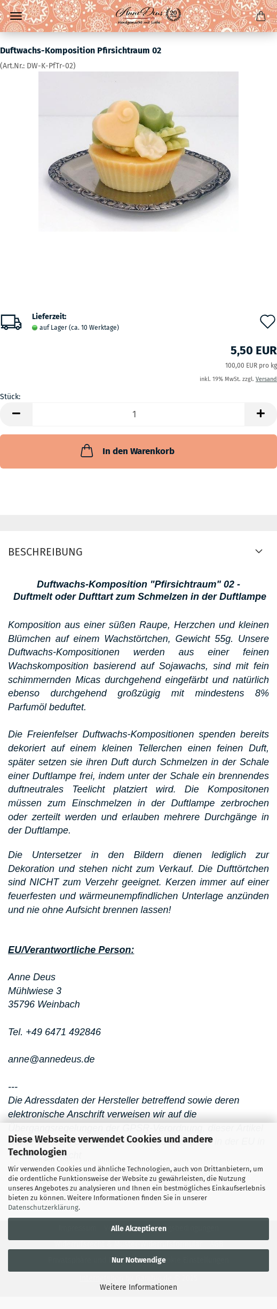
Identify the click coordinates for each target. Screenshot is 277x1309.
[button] (16, 414)
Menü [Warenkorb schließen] (16, 16)
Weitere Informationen (138, 1287)
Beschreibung (45, 551)
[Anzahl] (138, 414)
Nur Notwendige (139, 1260)
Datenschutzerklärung (43, 1207)
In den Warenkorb (126, 450)
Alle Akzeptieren (139, 1228)
